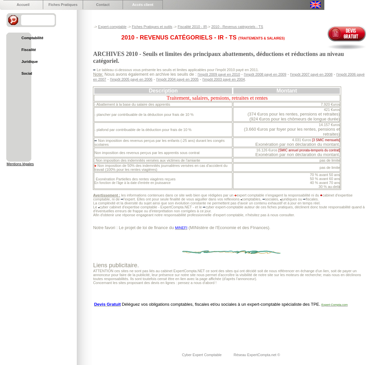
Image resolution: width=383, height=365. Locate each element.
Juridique (29, 62)
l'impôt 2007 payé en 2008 (311, 74)
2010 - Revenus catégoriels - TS (237, 27)
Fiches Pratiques (62, 5)
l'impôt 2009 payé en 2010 (219, 74)
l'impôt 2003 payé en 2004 (223, 79)
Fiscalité (28, 50)
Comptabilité (32, 38)
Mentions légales (20, 164)
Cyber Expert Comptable (202, 355)
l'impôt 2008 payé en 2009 (265, 74)
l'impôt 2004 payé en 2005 (177, 79)
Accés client (142, 5)
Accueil (22, 5)
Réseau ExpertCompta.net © (257, 355)
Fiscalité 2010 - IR (192, 27)
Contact (103, 5)
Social (26, 73)
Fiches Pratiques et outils (152, 27)
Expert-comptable (112, 27)
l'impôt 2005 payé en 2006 (131, 79)
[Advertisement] (213, 325)
